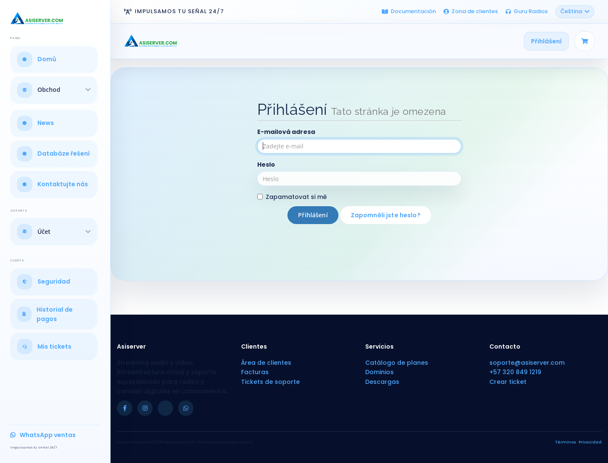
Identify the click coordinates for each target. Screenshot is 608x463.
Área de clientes (266, 362)
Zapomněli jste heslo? (385, 215)
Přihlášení (546, 41)
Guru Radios (527, 11)
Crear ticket (507, 382)
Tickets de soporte (270, 382)
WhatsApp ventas (43, 435)
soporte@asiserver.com (527, 362)
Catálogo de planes (396, 362)
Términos (565, 442)
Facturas (255, 372)
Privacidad (590, 442)
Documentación (409, 11)
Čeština (574, 11)
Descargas (382, 382)
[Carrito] (584, 41)
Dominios (379, 372)
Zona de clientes (470, 11)
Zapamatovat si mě (292, 197)
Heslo (266, 164)
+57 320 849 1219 (515, 372)
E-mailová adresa (286, 132)
